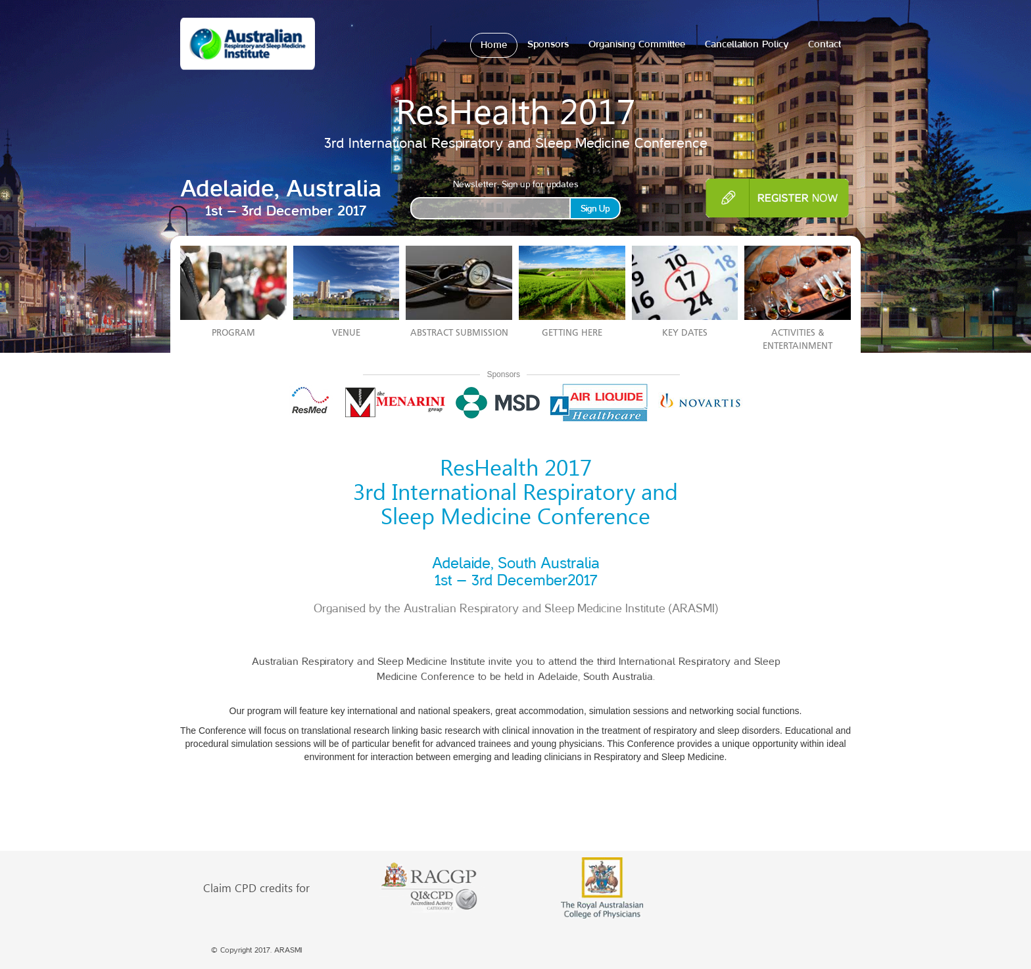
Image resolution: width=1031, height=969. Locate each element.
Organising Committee (636, 44)
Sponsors (548, 44)
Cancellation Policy (746, 44)
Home (494, 45)
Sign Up (595, 208)
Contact (824, 44)
